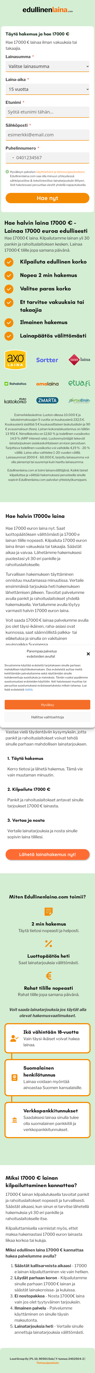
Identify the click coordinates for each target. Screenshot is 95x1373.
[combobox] (10, 158)
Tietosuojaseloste (47, 1362)
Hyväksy (47, 705)
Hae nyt (47, 197)
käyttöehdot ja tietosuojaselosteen (60, 172)
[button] (88, 654)
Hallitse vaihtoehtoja (47, 717)
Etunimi (13, 102)
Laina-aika (16, 79)
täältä (29, 689)
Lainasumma (18, 56)
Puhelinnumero (21, 148)
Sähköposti (17, 125)
